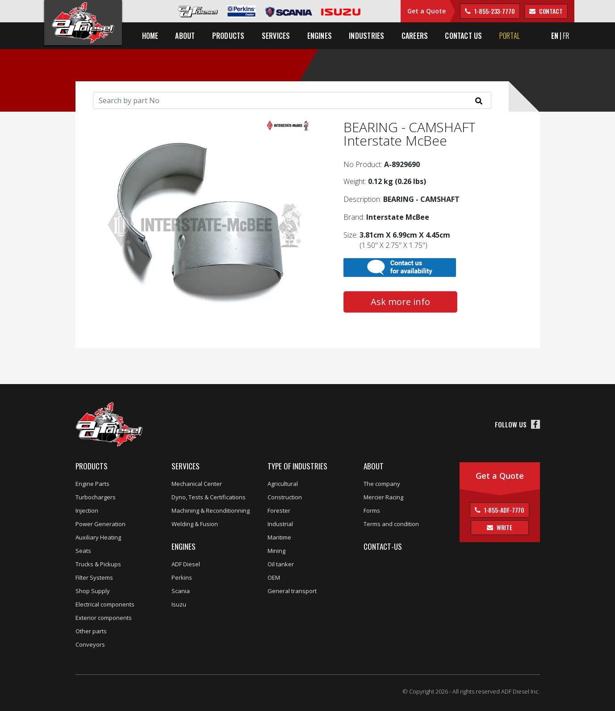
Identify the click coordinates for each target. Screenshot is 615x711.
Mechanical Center (197, 484)
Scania (181, 591)
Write (503, 527)
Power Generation (100, 524)
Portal (509, 35)
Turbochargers (95, 497)
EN (554, 35)
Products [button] (228, 35)
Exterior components (103, 618)
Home (150, 35)
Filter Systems (94, 577)
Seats (83, 551)
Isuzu (179, 604)
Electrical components (104, 604)
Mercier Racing (383, 497)
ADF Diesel (186, 564)
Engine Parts (92, 484)
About (374, 466)
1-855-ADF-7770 (504, 509)
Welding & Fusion (195, 524)
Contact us (463, 35)
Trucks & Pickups (98, 564)
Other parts (91, 631)
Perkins (182, 577)
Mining (276, 551)
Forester (279, 510)
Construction (285, 497)
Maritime (279, 537)
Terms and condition (391, 524)
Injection (86, 510)
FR (566, 35)
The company (382, 484)
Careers (415, 35)
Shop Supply (92, 591)
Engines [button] (319, 35)
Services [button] (276, 35)
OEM (274, 577)
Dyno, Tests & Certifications (209, 497)
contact (550, 11)
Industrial (280, 524)
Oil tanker (281, 564)
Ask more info (400, 302)
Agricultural (283, 484)
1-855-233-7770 (494, 11)
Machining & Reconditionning (211, 510)
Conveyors (90, 644)
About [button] (185, 35)
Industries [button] (366, 35)
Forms (372, 510)
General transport (292, 591)
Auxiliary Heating (98, 537)
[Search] (292, 100)
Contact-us (383, 546)
